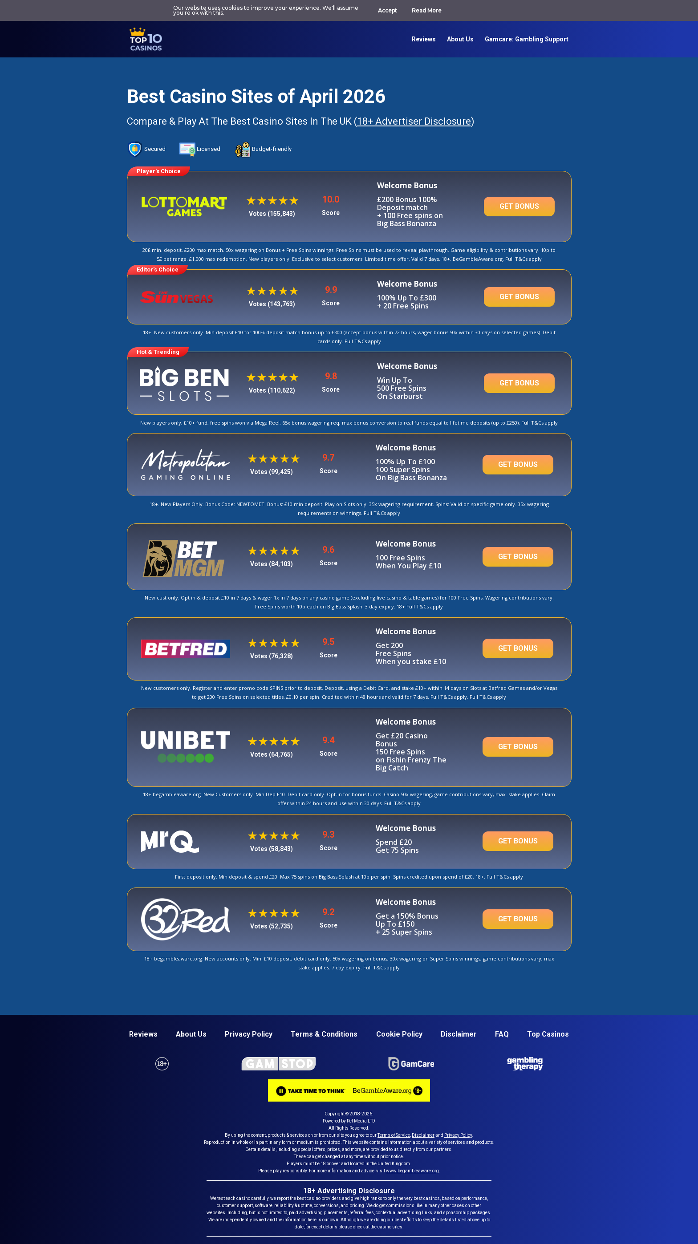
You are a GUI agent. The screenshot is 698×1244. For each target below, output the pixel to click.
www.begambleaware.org (412, 1170)
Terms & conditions (324, 1034)
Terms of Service (393, 1135)
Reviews (424, 39)
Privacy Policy (458, 1135)
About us (460, 39)
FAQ (502, 1034)
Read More (427, 10)
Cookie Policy (399, 1034)
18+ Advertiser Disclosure (411, 121)
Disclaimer (459, 1034)
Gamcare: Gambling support (526, 39)
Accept (387, 10)
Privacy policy (248, 1034)
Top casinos (548, 1034)
